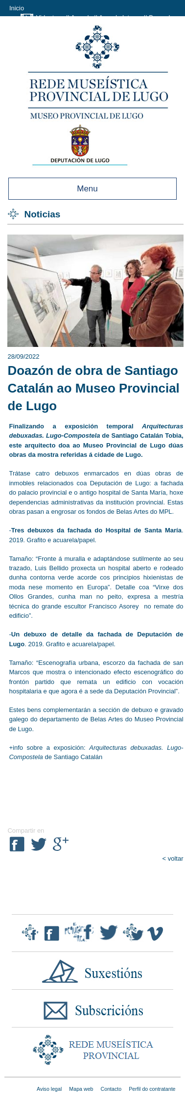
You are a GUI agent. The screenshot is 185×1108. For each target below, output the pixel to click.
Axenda (81, 17)
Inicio (16, 8)
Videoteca (50, 17)
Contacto (111, 1089)
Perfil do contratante (152, 1089)
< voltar (173, 858)
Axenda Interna (120, 17)
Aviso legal (49, 1089)
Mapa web (81, 1089)
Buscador (162, 17)
